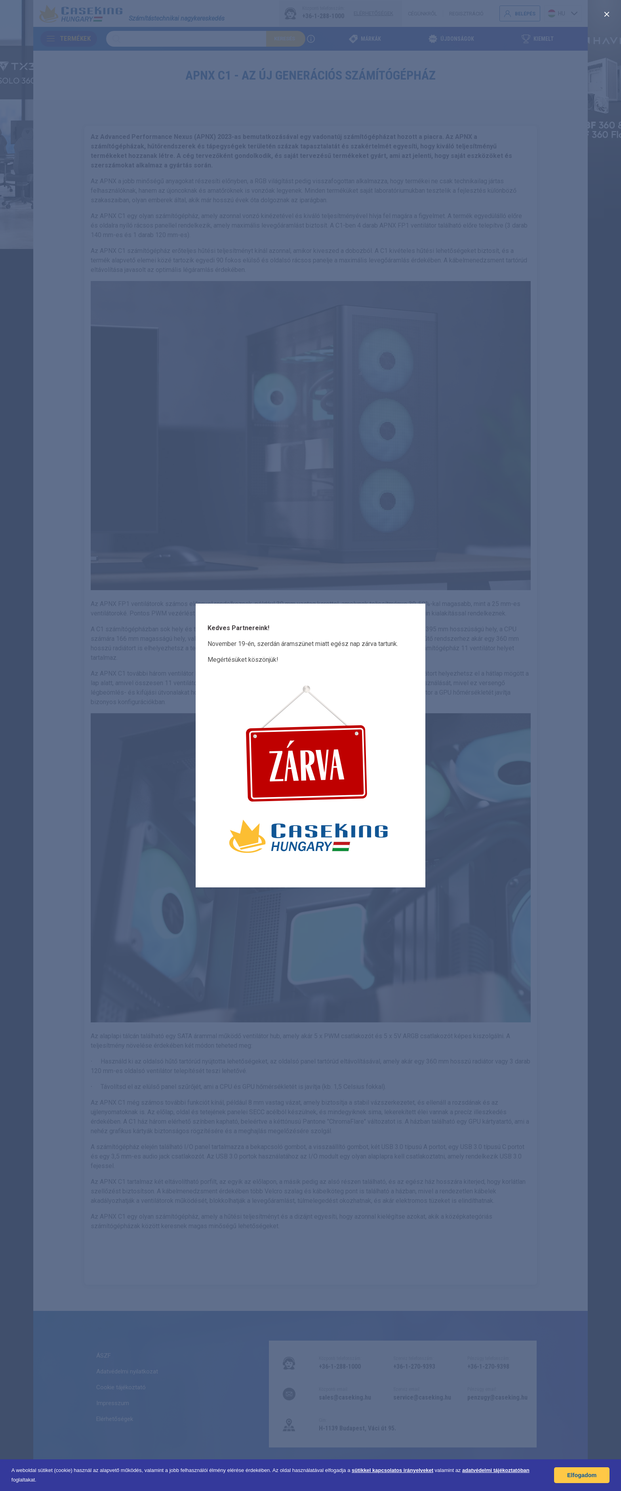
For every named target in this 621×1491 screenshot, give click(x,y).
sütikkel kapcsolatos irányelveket (392, 1470)
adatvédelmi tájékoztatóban (496, 1470)
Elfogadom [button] (581, 1475)
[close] (606, 14)
